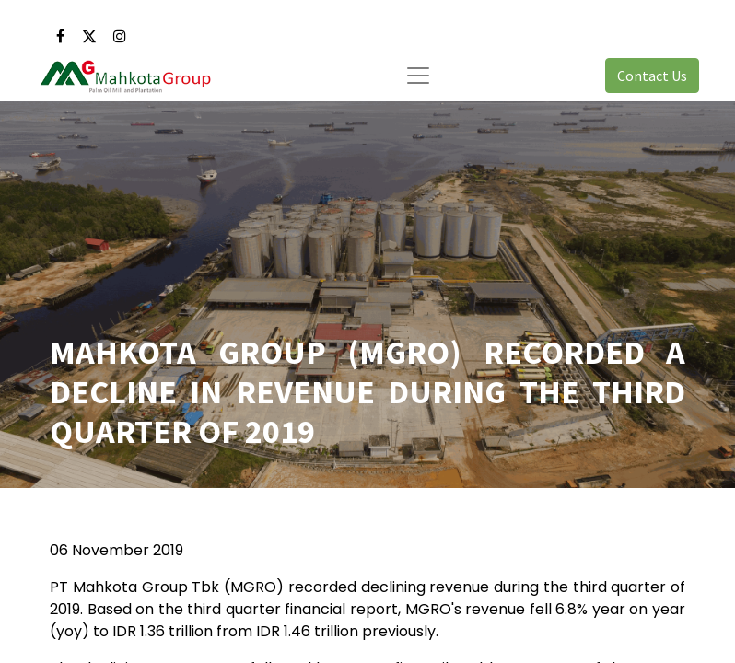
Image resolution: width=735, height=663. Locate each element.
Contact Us (652, 75)
